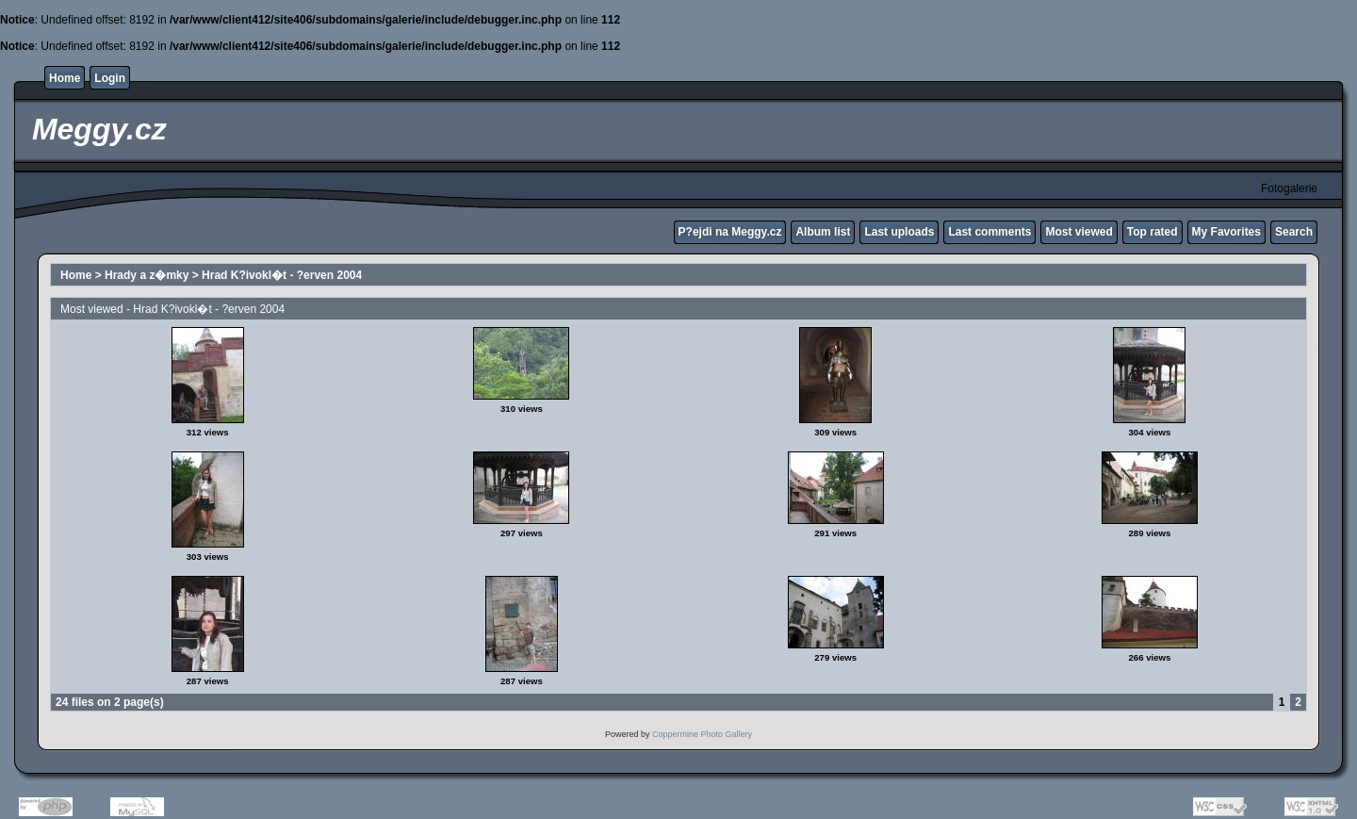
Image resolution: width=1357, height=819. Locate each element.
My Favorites (1226, 231)
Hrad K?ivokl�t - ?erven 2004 (282, 275)
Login (109, 78)
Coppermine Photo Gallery (702, 734)
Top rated (1152, 231)
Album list (822, 231)
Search (1294, 231)
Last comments (989, 231)
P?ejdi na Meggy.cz (730, 231)
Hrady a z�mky (146, 275)
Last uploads (899, 231)
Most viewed (1078, 231)
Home (64, 78)
